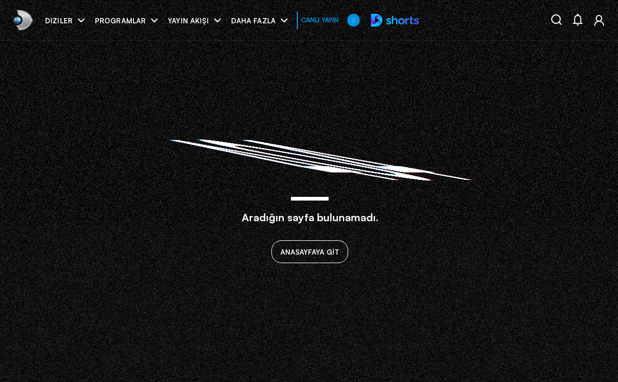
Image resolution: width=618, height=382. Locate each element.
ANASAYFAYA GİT (309, 252)
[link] (22, 19)
